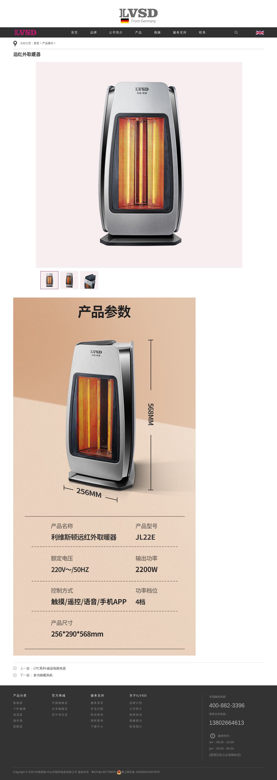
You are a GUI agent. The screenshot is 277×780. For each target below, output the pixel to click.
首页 (74, 32)
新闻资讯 (135, 714)
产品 (138, 32)
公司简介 (116, 32)
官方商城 (59, 695)
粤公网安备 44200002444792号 (138, 772)
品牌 (93, 32)
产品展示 (47, 43)
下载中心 (97, 726)
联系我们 (135, 726)
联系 (202, 32)
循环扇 (18, 720)
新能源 (18, 702)
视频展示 (135, 720)
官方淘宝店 (60, 714)
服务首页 (97, 702)
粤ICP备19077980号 (103, 772)
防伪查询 (97, 714)
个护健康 (19, 708)
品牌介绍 (135, 702)
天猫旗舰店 (60, 702)
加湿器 (18, 714)
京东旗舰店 (60, 708)
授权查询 (97, 720)
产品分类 (20, 695)
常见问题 (97, 708)
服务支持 (180, 32)
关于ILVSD (138, 695)
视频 (157, 32)
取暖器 (18, 726)
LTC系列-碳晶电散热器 (50, 668)
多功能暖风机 (43, 675)
